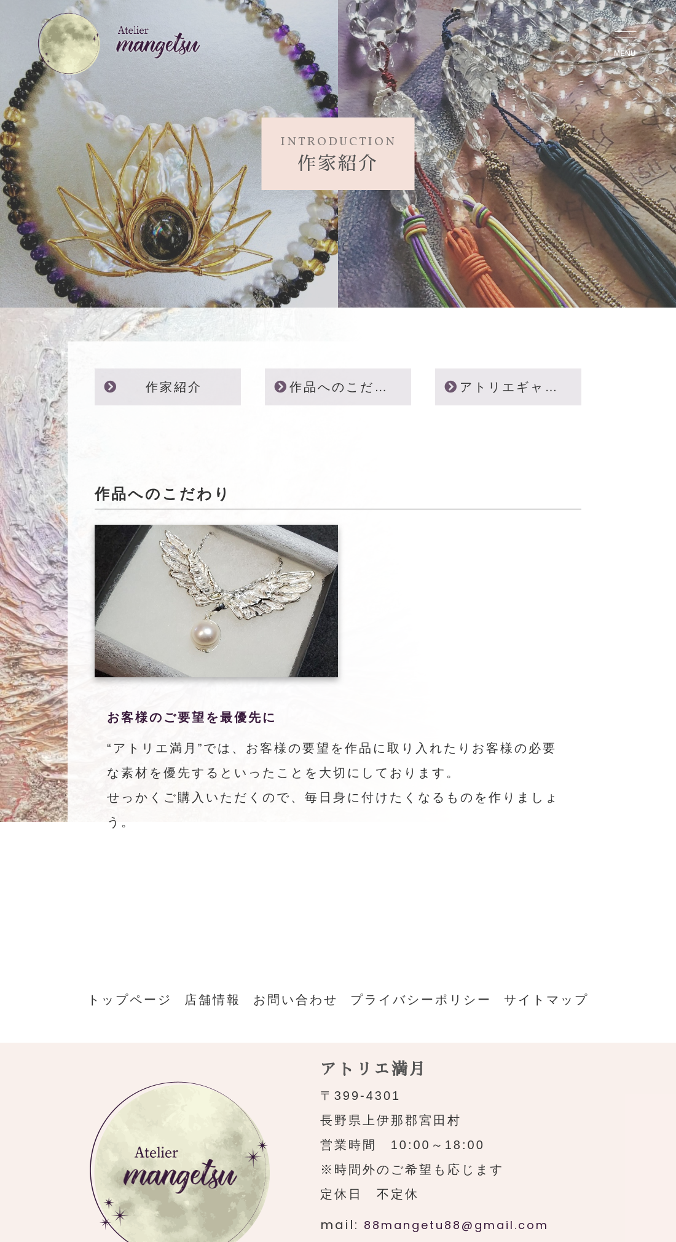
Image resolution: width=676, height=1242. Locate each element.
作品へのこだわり (346, 387)
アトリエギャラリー (520, 387)
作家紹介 (174, 387)
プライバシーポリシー (421, 999)
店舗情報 (212, 999)
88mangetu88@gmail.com (456, 1225)
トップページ (129, 999)
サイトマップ (546, 999)
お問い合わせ (295, 999)
